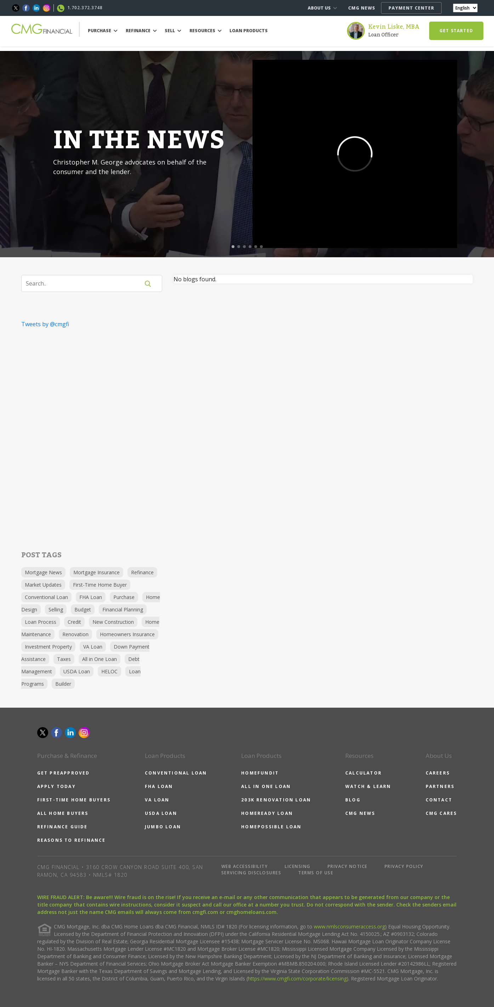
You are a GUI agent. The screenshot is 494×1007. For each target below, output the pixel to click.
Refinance (142, 572)
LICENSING (298, 866)
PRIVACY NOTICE (348, 866)
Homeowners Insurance (127, 634)
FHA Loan (90, 597)
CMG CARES (441, 813)
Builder (63, 683)
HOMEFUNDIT (260, 773)
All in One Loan (99, 659)
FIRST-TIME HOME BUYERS (73, 800)
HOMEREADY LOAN (267, 813)
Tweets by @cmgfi (45, 324)
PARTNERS (440, 786)
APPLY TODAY (56, 786)
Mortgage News (43, 572)
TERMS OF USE (315, 873)
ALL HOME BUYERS (63, 813)
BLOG (352, 800)
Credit (74, 621)
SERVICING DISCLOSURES (251, 873)
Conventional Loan (46, 597)
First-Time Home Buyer (100, 584)
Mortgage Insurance (96, 572)
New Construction (113, 621)
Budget (82, 609)
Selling (56, 609)
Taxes (64, 659)
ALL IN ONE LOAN (266, 786)
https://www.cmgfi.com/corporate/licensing (297, 978)
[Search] (85, 283)
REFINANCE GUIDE (62, 827)
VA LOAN (157, 800)
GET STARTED (456, 31)
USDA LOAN (161, 813)
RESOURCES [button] (205, 31)
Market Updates (43, 584)
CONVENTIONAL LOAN (176, 773)
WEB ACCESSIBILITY (244, 866)
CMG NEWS (361, 8)
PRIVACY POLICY (404, 866)
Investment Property (48, 646)
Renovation (75, 634)
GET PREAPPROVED (63, 773)
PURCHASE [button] (103, 31)
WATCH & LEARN (368, 786)
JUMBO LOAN (163, 827)
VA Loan (92, 646)
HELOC (109, 671)
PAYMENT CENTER (411, 8)
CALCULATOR (363, 773)
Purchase (124, 597)
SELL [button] (173, 31)
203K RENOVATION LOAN (276, 800)
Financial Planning (122, 609)
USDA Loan (76, 671)
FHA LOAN (159, 786)
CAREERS (438, 773)
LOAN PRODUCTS (248, 31)
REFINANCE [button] (141, 31)
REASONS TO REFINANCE (71, 840)
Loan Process (40, 621)
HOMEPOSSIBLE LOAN (271, 827)
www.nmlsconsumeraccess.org (349, 926)
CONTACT (439, 800)
